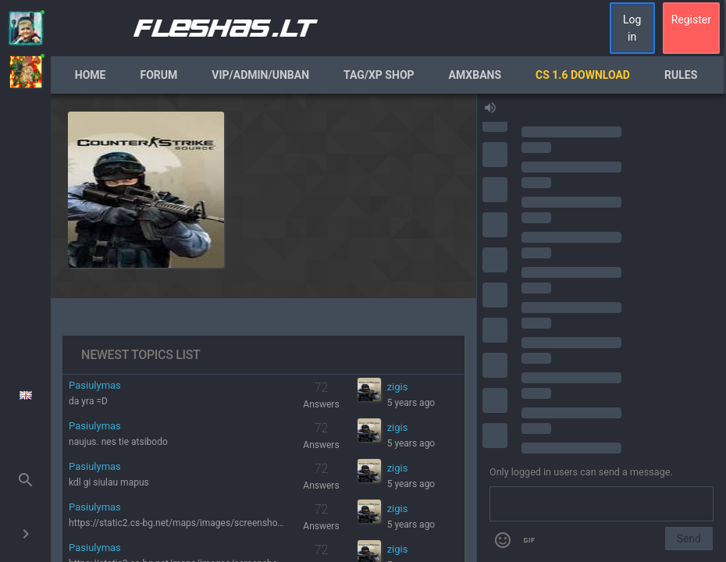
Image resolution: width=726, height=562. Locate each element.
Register (691, 19)
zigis (397, 387)
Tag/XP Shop (379, 75)
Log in (632, 28)
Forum (159, 75)
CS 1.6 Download (583, 75)
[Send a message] (601, 504)
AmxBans (475, 75)
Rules (680, 75)
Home (90, 75)
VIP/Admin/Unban (260, 75)
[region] (263, 328)
